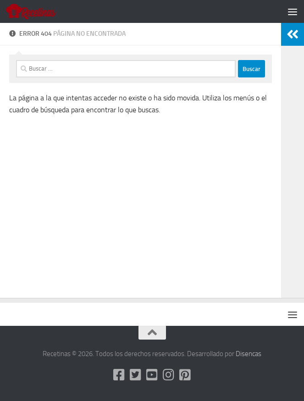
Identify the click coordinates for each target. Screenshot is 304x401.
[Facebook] (119, 374)
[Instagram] (168, 374)
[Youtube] (152, 374)
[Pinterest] (185, 374)
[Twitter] (135, 374)
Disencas (248, 354)
